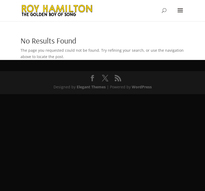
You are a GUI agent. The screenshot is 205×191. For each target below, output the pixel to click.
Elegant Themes (91, 86)
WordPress (142, 86)
